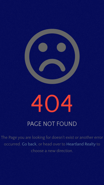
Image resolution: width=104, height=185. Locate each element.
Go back (29, 144)
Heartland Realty (81, 144)
